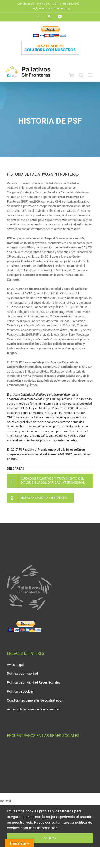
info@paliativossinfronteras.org (50, 8)
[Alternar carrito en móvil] (71, 75)
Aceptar (50, 838)
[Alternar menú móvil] (90, 75)
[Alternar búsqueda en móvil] (81, 75)
